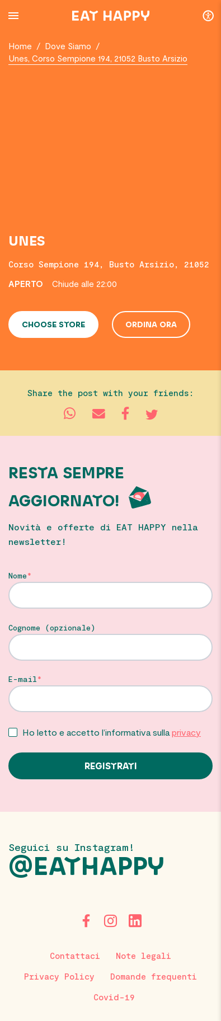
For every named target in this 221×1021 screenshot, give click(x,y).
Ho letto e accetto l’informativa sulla (111, 732)
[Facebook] (86, 921)
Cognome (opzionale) (52, 627)
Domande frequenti (153, 976)
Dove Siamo (68, 46)
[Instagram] (110, 921)
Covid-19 (114, 997)
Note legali (143, 956)
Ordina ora (151, 325)
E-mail (22, 679)
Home (20, 46)
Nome (17, 575)
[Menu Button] (13, 15)
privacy (186, 732)
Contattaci (75, 956)
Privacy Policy (59, 976)
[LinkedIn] (135, 921)
